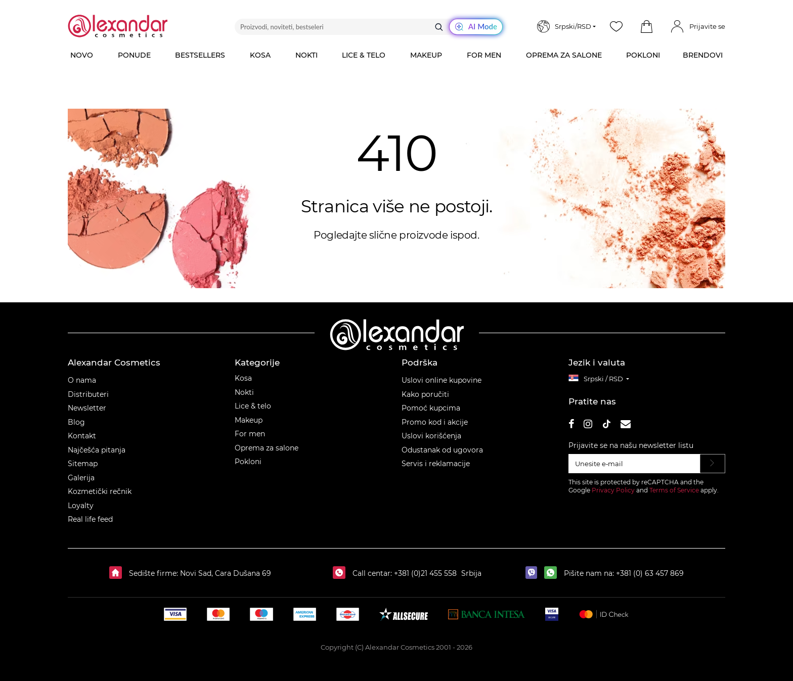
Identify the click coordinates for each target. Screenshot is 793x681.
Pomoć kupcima (431, 408)
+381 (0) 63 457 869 (650, 573)
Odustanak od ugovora (442, 450)
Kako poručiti (425, 394)
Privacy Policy (613, 490)
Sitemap (83, 463)
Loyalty (81, 505)
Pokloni (248, 461)
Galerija (81, 477)
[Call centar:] (341, 573)
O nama (82, 380)
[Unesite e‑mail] (634, 463)
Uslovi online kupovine (441, 380)
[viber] (533, 573)
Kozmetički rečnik (99, 491)
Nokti (244, 392)
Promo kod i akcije (435, 422)
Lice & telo (253, 406)
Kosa (243, 378)
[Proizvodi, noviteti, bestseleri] (369, 27)
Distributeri (88, 394)
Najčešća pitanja (96, 450)
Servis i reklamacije (436, 463)
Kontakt (82, 435)
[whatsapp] (553, 573)
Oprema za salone (266, 447)
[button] (646, 27)
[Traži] (439, 27)
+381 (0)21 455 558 (424, 573)
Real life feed (90, 519)
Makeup (248, 420)
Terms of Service (674, 490)
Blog (76, 422)
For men (250, 433)
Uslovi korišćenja (431, 435)
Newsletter (87, 408)
